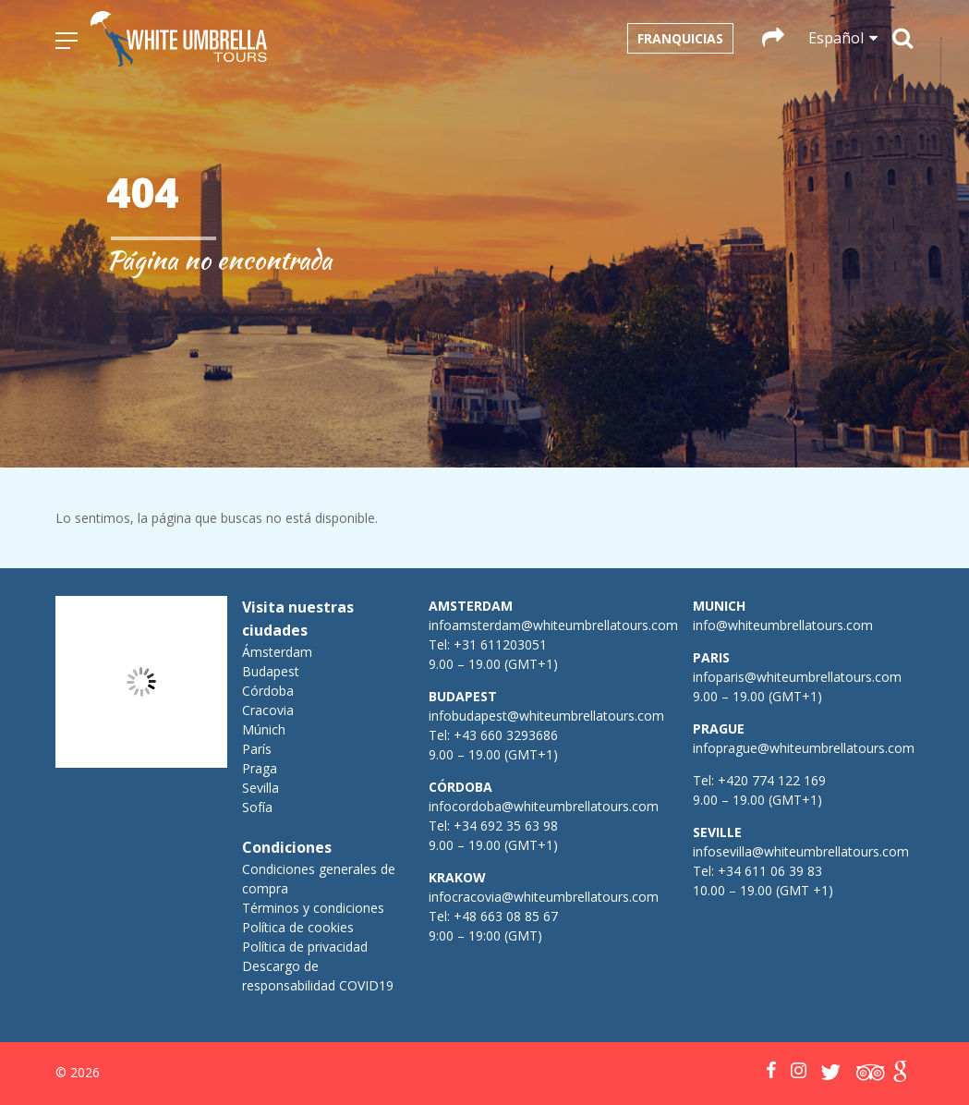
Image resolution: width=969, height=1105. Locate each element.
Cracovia (268, 710)
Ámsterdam (277, 652)
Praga (259, 768)
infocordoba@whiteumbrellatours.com (544, 806)
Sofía (257, 807)
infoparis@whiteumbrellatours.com (797, 677)
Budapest (270, 671)
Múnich (263, 729)
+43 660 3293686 (506, 735)
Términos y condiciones (313, 908)
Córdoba (268, 690)
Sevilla (260, 787)
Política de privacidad (305, 946)
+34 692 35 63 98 (506, 825)
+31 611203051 (500, 644)
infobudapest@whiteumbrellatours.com (546, 715)
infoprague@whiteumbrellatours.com (803, 748)
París (257, 749)
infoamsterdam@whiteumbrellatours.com (553, 625)
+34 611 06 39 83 (770, 871)
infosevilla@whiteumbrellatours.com (801, 851)
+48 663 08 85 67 (506, 916)
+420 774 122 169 (770, 780)
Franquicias (680, 38)
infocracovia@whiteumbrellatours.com (544, 896)
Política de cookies (298, 927)
